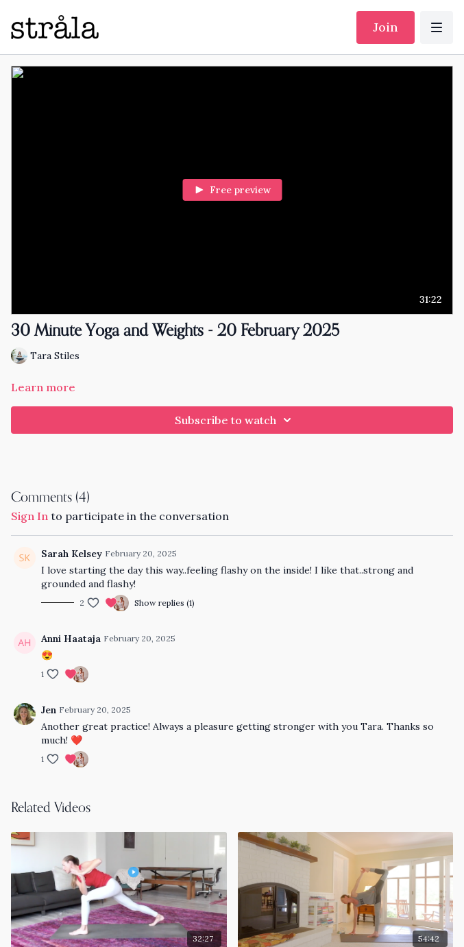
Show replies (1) (164, 603)
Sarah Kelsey (71, 554)
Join (385, 27)
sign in (29, 516)
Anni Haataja (71, 638)
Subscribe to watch (235, 420)
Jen (48, 710)
